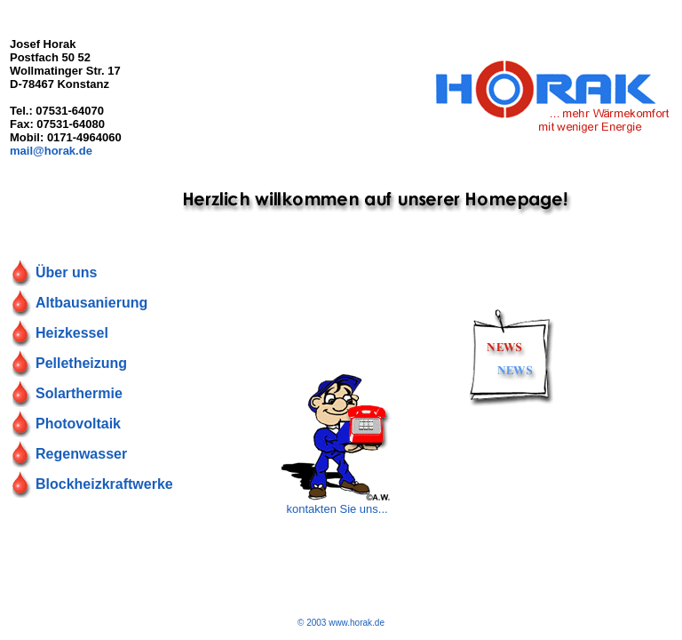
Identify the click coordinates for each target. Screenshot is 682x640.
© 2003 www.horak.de (341, 623)
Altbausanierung (91, 302)
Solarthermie (79, 393)
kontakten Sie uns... (336, 509)
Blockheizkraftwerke (104, 484)
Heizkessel (72, 332)
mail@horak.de (51, 150)
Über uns (66, 272)
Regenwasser (81, 453)
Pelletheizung (81, 363)
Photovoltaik (78, 423)
